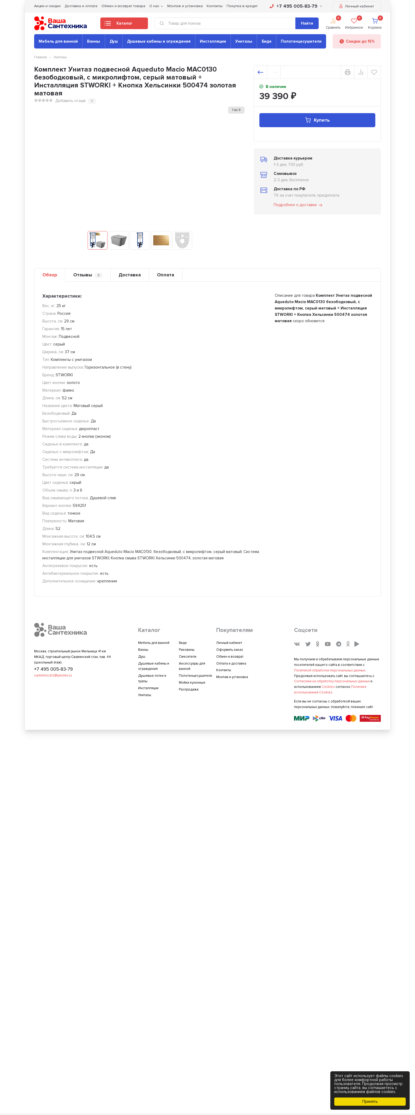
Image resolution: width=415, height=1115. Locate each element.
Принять (370, 1101)
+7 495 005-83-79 (296, 6)
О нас (154, 6)
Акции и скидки (47, 6)
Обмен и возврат (229, 656)
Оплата (165, 275)
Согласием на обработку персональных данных (332, 681)
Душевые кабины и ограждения (159, 41)
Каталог (118, 25)
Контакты (215, 6)
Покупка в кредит (242, 6)
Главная (40, 57)
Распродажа (189, 689)
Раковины (187, 650)
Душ (114, 41)
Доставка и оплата (81, 6)
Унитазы (243, 41)
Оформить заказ (229, 650)
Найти (307, 23)
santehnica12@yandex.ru (53, 675)
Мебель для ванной (58, 41)
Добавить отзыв (70, 100)
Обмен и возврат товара (123, 6)
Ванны (93, 41)
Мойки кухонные (192, 682)
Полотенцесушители (301, 41)
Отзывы (87, 275)
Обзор (49, 275)
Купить (317, 120)
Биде (267, 41)
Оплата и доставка (231, 663)
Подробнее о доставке (298, 205)
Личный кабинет (356, 6)
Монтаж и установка (185, 6)
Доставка (130, 275)
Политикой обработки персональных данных (329, 670)
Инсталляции (213, 41)
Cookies (328, 687)
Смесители (187, 656)
